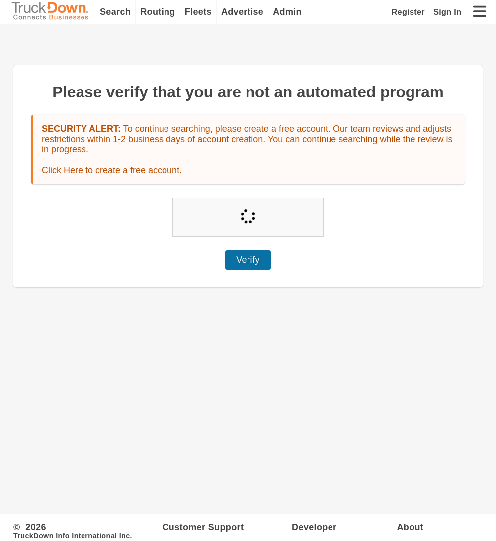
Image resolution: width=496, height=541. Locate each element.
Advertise (242, 12)
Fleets (198, 12)
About (410, 527)
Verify (248, 260)
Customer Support (203, 527)
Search (115, 12)
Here (73, 170)
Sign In (447, 11)
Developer (314, 527)
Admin (287, 12)
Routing (157, 12)
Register (408, 11)
